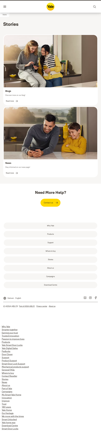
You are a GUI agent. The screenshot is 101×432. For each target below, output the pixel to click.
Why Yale (6, 326)
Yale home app (8, 422)
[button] (5, 15)
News (4, 382)
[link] (12, 101)
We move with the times (13, 416)
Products (6, 342)
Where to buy (8, 373)
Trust (4, 404)
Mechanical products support (15, 366)
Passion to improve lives (13, 339)
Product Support (9, 360)
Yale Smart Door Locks (12, 345)
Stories (5, 379)
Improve (6, 400)
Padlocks (6, 351)
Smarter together (10, 329)
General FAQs (8, 369)
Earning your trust (10, 332)
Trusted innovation (10, 335)
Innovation (7, 397)
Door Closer (7, 354)
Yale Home (7, 410)
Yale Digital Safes (10, 348)
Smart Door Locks (10, 428)
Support (5, 357)
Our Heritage (8, 413)
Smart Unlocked (9, 419)
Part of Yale (7, 388)
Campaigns (7, 391)
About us (6, 385)
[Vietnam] (12, 297)
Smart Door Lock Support (13, 363)
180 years (6, 407)
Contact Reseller (9, 376)
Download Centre (10, 425)
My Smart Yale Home (11, 394)
